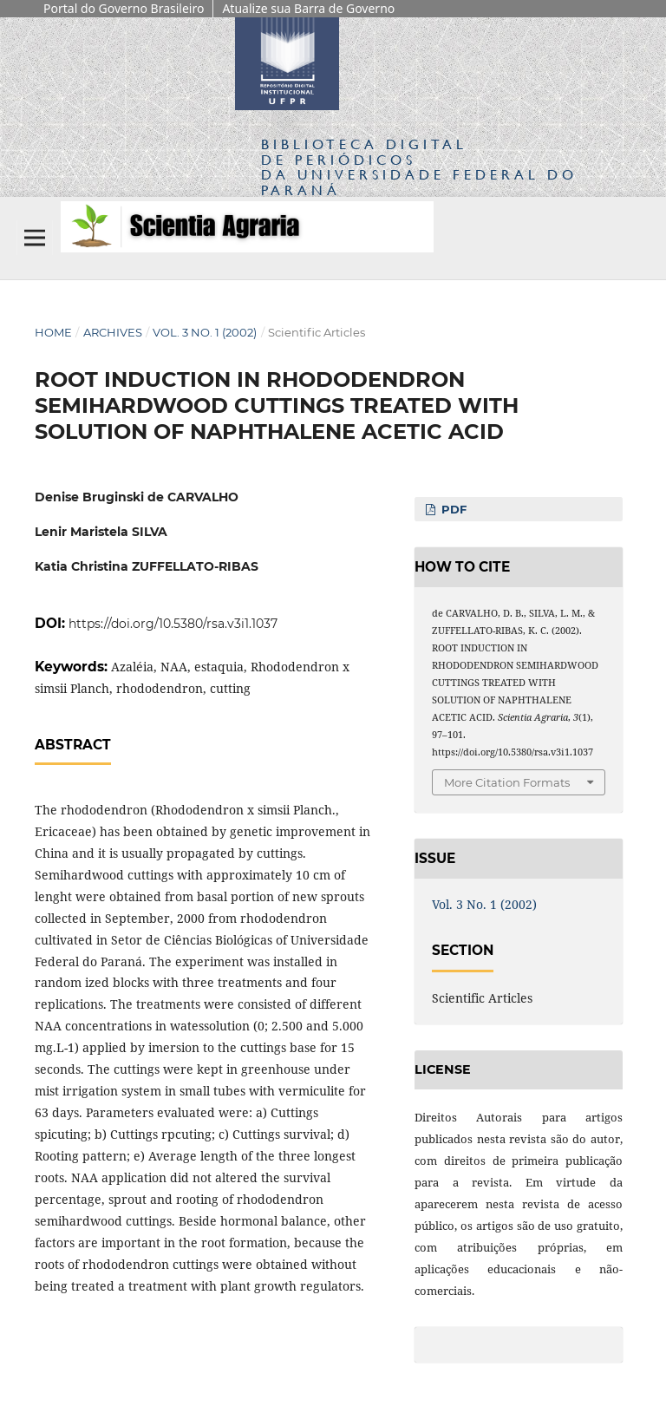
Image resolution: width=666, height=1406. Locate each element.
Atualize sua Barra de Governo (308, 8)
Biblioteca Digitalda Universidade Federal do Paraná (419, 166)
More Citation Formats (507, 782)
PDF (452, 509)
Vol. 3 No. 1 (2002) (205, 332)
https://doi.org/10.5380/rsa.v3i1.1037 (173, 623)
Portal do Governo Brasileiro (123, 8)
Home (53, 332)
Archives (112, 332)
